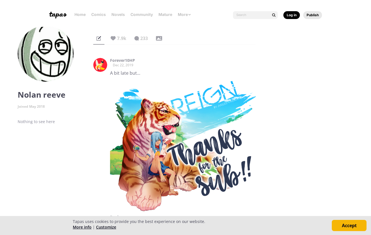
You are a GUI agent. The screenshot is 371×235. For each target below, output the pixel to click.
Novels (118, 14)
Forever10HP (122, 60)
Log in (292, 15)
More (184, 14)
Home (80, 14)
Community (141, 14)
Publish (313, 15)
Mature (165, 14)
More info (82, 227)
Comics (98, 14)
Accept (349, 225)
